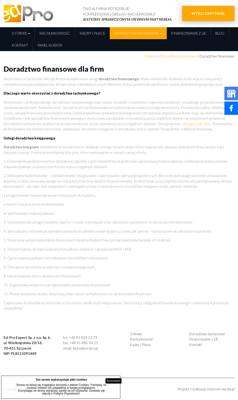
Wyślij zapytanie (208, 13)
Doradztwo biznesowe (138, 33)
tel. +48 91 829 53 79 (80, 337)
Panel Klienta (49, 45)
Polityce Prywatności (66, 393)
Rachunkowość (54, 33)
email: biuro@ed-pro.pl (80, 348)
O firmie (21, 33)
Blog (219, 33)
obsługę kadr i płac (196, 124)
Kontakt (20, 45)
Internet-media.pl (220, 389)
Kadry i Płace (140, 344)
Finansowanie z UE (188, 33)
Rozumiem (113, 381)
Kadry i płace (92, 33)
